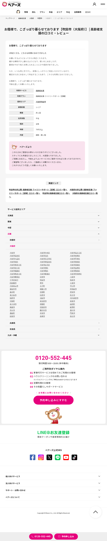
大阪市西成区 (75, 271)
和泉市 (72, 280)
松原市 (42, 295)
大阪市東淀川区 (15, 265)
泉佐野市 (43, 301)
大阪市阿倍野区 (76, 274)
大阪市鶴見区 (15, 277)
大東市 (72, 283)
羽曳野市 (43, 307)
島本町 (12, 292)
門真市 (72, 313)
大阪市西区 (44, 271)
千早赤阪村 (14, 280)
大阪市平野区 (75, 259)
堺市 (41, 283)
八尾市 (72, 277)
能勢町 (72, 307)
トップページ (10, 18)
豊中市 (72, 310)
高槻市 (42, 316)
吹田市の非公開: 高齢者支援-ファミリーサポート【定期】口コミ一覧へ (38, 189)
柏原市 (12, 298)
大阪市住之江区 (76, 253)
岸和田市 (73, 289)
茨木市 (12, 310)
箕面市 (12, 307)
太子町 (42, 286)
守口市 (72, 286)
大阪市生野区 (75, 268)
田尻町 (72, 304)
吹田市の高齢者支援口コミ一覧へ (56, 193)
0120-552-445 (42, 536)
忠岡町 (42, 292)
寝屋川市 (43, 289)
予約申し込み (67, 536)
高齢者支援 (22, 18)
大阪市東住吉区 (46, 262)
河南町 (12, 301)
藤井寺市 (43, 310)
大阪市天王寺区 (46, 259)
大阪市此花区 (45, 265)
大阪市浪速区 (75, 265)
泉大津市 (13, 304)
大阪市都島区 (45, 274)
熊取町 (42, 304)
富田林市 (13, 289)
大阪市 (12, 253)
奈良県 (12, 329)
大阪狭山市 (14, 286)
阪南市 (12, 316)
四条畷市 (13, 283)
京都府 (12, 240)
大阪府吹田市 (41, 101)
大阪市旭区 (14, 262)
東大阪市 (13, 295)
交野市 (42, 277)
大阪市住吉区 (15, 256)
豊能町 (12, 313)
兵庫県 (12, 323)
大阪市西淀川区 (15, 274)
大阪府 (31, 18)
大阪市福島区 (15, 271)
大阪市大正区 (15, 259)
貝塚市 (42, 313)
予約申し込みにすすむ (53, 400)
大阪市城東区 (75, 256)
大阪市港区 (44, 268)
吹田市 (39, 18)
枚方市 (72, 295)
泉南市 (72, 301)
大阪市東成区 (75, 262)
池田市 (42, 298)
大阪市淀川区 (15, 268)
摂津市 (72, 292)
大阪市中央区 (45, 253)
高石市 (72, 316)
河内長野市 (74, 298)
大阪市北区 (44, 256)
